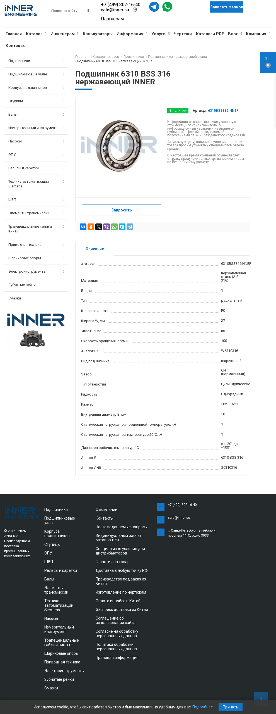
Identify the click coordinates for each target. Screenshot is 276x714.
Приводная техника (36, 244)
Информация (132, 33)
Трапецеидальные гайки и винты (36, 228)
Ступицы (36, 101)
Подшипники (36, 61)
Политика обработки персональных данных (116, 646)
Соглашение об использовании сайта (115, 620)
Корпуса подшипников (36, 87)
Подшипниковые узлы (36, 74)
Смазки (14, 298)
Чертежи (183, 33)
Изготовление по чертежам (121, 592)
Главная (14, 33)
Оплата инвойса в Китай (118, 601)
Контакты (16, 45)
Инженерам (64, 33)
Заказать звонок (226, 7)
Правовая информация (117, 657)
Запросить (121, 210)
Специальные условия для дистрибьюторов (120, 550)
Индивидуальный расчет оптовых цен (119, 537)
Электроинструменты (36, 271)
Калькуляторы (98, 33)
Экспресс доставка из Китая (122, 609)
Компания (258, 33)
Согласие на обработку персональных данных (117, 633)
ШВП (36, 199)
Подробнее (202, 707)
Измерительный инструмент (36, 128)
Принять (230, 707)
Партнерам (112, 19)
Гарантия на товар (113, 562)
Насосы (36, 141)
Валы (36, 114)
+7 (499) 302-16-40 (120, 5)
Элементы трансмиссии (36, 213)
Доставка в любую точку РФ (122, 570)
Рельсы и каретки (36, 168)
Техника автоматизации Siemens (36, 183)
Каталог (36, 33)
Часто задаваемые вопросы (121, 527)
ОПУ (36, 155)
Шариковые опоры (36, 258)
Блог (235, 33)
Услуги (160, 33)
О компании (106, 509)
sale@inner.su (115, 9)
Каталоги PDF (210, 33)
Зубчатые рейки (22, 285)
